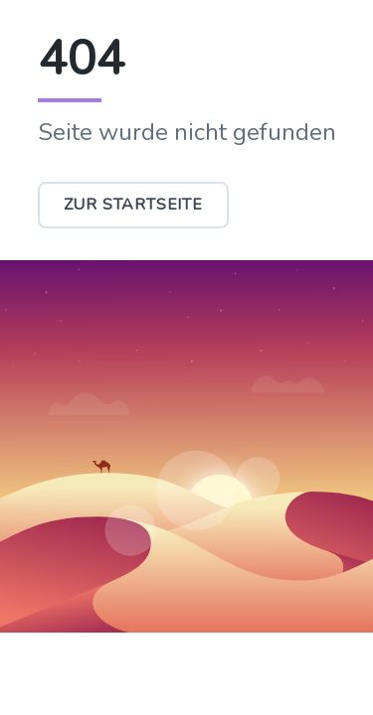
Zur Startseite (133, 204)
